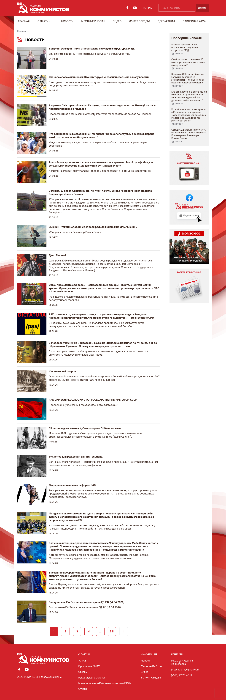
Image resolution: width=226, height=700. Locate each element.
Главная (24, 21)
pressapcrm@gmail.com (185, 669)
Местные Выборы (93, 21)
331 (112, 631)
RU (145, 7)
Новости (67, 21)
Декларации (166, 21)
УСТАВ (82, 660)
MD (150, 7)
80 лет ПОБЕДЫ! (139, 21)
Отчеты (82, 689)
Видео (117, 21)
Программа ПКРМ (89, 666)
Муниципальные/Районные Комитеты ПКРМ (105, 683)
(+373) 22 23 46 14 (181, 675)
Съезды (82, 672)
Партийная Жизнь (195, 21)
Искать (202, 8)
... (100, 631)
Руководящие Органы (91, 677)
